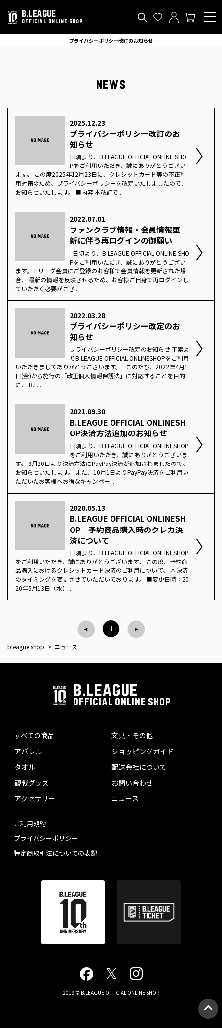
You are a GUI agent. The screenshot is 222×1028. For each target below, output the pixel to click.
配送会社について (139, 767)
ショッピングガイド (142, 751)
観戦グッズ (31, 783)
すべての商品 (34, 735)
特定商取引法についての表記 (55, 853)
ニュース (125, 798)
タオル (24, 767)
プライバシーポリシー (46, 838)
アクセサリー (34, 798)
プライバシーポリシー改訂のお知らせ (111, 40)
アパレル (28, 751)
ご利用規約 (30, 823)
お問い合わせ (132, 783)
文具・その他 (132, 735)
